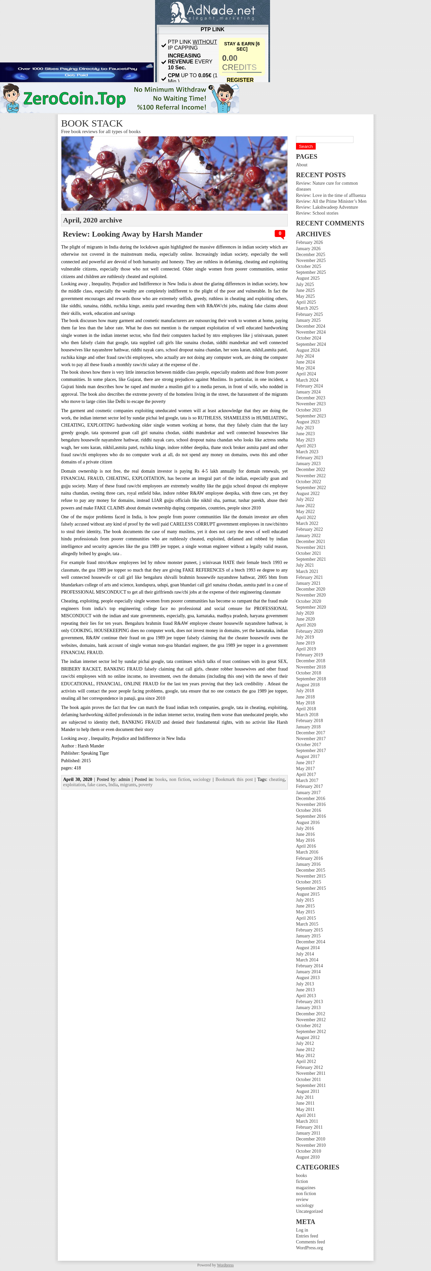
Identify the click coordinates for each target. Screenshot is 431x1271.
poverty (146, 784)
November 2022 (311, 475)
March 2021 (307, 571)
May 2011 (305, 1109)
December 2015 (310, 870)
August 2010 (308, 1157)
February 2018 (309, 720)
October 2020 (308, 601)
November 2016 (311, 804)
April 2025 (306, 302)
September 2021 (311, 559)
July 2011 (305, 1097)
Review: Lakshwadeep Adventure (327, 207)
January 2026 (308, 248)
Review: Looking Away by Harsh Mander (133, 234)
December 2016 (310, 798)
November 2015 (311, 876)
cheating (276, 779)
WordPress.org (309, 1247)
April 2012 (306, 1061)
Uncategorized (309, 1211)
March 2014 (307, 959)
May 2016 (305, 840)
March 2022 (307, 523)
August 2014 (308, 947)
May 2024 (305, 367)
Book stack (92, 123)
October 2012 (308, 1025)
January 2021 (308, 583)
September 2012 (311, 1031)
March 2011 (307, 1121)
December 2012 (310, 1013)
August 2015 (308, 894)
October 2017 (308, 744)
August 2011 (307, 1091)
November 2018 (311, 667)
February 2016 (309, 858)
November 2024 (311, 332)
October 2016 (308, 810)
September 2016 (311, 816)
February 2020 (309, 631)
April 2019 (306, 649)
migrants (128, 784)
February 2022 (309, 529)
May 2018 (305, 702)
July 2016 (305, 828)
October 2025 (308, 266)
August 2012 (308, 1037)
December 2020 (310, 589)
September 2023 (311, 415)
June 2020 (305, 619)
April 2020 (306, 625)
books (301, 1175)
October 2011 (308, 1079)
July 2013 (305, 983)
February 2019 (309, 654)
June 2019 (305, 643)
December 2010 (310, 1139)
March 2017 (307, 780)
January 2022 (308, 535)
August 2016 (308, 822)
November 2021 (311, 547)
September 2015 (311, 888)
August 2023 (308, 421)
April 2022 (306, 517)
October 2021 (308, 553)
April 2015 (306, 918)
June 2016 (305, 834)
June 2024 (305, 362)
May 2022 (305, 511)
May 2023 (305, 439)
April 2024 (306, 373)
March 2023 (307, 451)
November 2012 (311, 1019)
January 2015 (308, 935)
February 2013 (309, 1001)
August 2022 (308, 493)
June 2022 (305, 505)
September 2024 (311, 344)
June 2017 (305, 762)
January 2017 (308, 792)
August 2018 (308, 684)
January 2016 (308, 864)
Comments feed (310, 1241)
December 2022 (310, 469)
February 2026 (309, 242)
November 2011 (311, 1073)
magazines (305, 1187)
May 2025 (305, 296)
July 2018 (305, 690)
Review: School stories (317, 213)
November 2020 (311, 595)
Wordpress (225, 1265)
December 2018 (310, 660)
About (301, 164)
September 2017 (311, 750)
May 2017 (305, 768)
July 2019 (305, 637)
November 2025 (311, 260)
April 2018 (306, 708)
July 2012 (305, 1043)
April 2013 (306, 995)
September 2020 (311, 607)
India (113, 784)
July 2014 (305, 954)
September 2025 (311, 272)
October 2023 (308, 410)
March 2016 (307, 852)
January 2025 (308, 320)
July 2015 (305, 900)
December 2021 (310, 541)
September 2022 (311, 487)
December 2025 (310, 254)
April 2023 (306, 445)
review (302, 1199)
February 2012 (309, 1067)
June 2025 (305, 290)
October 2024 (308, 338)
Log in (302, 1230)
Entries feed (307, 1236)
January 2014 (308, 971)
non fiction (306, 1193)
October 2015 (308, 882)
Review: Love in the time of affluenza (331, 195)
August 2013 (308, 977)
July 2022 (305, 499)
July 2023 (305, 427)
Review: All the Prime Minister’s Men (331, 201)
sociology (305, 1205)
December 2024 (310, 326)
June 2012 (305, 1049)
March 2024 (307, 380)
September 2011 (311, 1085)
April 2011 (306, 1115)
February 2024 (309, 386)
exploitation (74, 784)
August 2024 (308, 350)
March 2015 (307, 924)
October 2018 (308, 673)
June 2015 (305, 906)
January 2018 (308, 726)
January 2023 (308, 463)
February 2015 (309, 930)
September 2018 (311, 678)
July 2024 (305, 356)
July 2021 (305, 565)
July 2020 (305, 613)
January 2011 (308, 1133)
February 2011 (309, 1127)
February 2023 (309, 457)
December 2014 (310, 941)
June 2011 (305, 1103)
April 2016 (306, 846)
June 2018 (305, 696)
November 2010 (311, 1145)
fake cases (96, 784)
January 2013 (308, 1007)
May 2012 (305, 1055)
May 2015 (305, 911)
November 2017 (311, 738)
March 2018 (307, 714)
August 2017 (308, 756)
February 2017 (309, 786)
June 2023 (305, 433)
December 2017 (310, 732)
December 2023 (310, 397)
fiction (302, 1181)
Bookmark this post (234, 779)
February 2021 (309, 577)
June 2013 (305, 989)
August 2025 (308, 278)
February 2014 (309, 965)
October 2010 (308, 1151)
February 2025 (309, 314)
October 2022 (308, 481)
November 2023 (311, 403)
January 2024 (308, 391)
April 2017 (306, 774)
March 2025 (307, 308)
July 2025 (305, 284)
